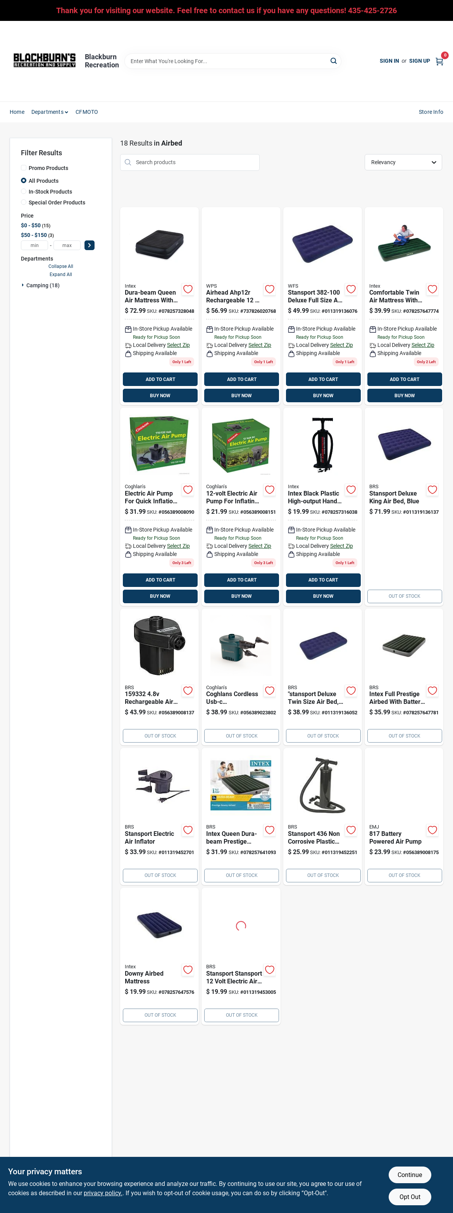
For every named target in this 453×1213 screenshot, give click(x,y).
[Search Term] (232, 61)
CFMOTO (87, 112)
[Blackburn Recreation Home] (44, 61)
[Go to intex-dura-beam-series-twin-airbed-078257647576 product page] (159, 956)
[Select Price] (89, 245)
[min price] (34, 245)
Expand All (61, 274)
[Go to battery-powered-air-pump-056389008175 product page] (404, 816)
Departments (47, 112)
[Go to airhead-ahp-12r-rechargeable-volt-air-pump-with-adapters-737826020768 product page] (241, 306)
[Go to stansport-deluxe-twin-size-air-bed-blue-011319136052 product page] (322, 677)
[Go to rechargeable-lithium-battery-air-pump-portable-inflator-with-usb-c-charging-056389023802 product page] (241, 677)
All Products (44, 181)
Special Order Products (57, 202)
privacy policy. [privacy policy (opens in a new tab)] (103, 1193)
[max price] (67, 245)
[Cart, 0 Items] (439, 61)
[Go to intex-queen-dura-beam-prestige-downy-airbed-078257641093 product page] (241, 816)
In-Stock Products (50, 192)
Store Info (431, 112)
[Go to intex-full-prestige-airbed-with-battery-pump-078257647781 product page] (404, 677)
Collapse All (60, 266)
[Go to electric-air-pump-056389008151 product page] (241, 507)
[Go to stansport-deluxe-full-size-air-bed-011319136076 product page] (322, 306)
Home (17, 112)
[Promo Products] (23, 167)
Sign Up (419, 61)
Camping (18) (43, 285)
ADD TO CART (160, 379)
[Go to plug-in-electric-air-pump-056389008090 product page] (159, 507)
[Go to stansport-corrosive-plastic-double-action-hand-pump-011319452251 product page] (322, 816)
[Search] (334, 60)
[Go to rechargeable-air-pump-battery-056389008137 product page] (159, 677)
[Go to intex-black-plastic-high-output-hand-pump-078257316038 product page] (322, 507)
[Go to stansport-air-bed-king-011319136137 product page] (404, 507)
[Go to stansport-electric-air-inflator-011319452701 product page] (159, 816)
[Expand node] (23, 285)
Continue (410, 1175)
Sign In (389, 61)
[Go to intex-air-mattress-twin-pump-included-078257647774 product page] (404, 306)
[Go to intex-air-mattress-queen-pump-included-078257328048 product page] (159, 306)
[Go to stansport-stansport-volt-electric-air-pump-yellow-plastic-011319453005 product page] (241, 956)
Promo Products (48, 168)
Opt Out (410, 1197)
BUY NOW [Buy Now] (160, 395)
